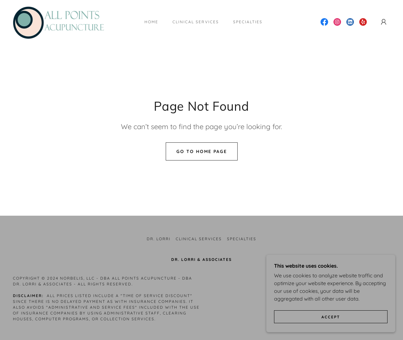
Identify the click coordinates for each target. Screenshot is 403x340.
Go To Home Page (201, 151)
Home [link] (151, 21)
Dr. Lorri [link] (159, 238)
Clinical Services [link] (195, 21)
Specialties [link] (247, 21)
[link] (64, 21)
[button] (383, 21)
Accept (330, 330)
